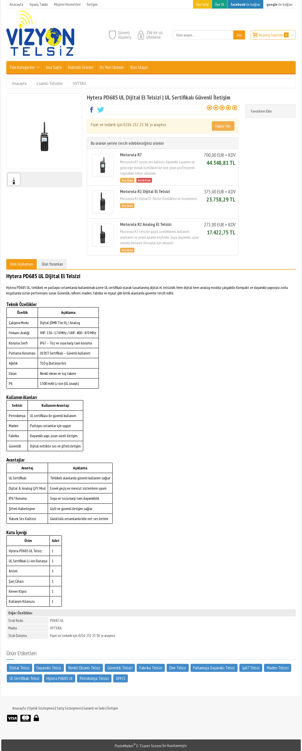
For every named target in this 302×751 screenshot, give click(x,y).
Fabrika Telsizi (150, 667)
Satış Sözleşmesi (69, 708)
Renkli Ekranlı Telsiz (84, 667)
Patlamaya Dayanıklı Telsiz (214, 667)
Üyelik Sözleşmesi (42, 708)
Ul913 (120, 678)
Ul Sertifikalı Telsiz (25, 678)
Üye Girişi (202, 4)
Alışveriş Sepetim (274, 34)
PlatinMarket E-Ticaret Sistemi (138, 745)
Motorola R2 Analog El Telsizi (145, 224)
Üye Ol (219, 4)
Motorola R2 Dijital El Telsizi (145, 191)
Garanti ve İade (94, 708)
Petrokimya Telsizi (94, 678)
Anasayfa (19, 708)
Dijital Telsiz (19, 667)
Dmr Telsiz (177, 667)
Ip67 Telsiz (250, 667)
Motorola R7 (131, 155)
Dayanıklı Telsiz (48, 667)
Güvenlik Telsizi (119, 667)
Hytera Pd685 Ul (59, 678)
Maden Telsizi (278, 667)
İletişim (112, 708)
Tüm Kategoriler (22, 67)
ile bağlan (245, 4)
